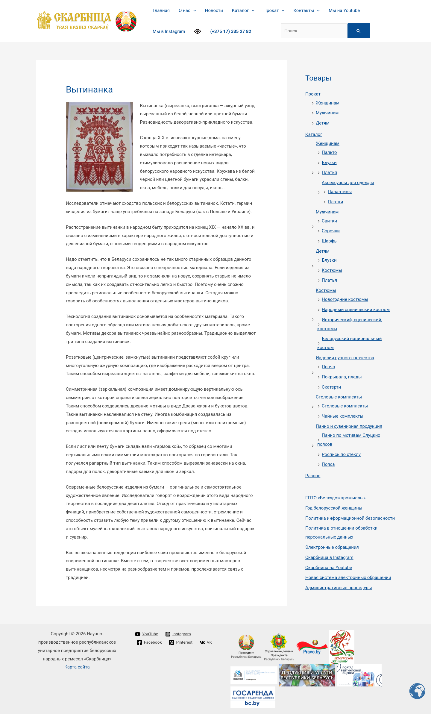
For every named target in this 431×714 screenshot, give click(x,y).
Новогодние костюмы (345, 299)
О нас (187, 10)
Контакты (306, 10)
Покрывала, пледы (342, 377)
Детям (323, 123)
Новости (214, 10)
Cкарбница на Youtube (328, 567)
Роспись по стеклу (341, 454)
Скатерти (331, 387)
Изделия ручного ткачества (345, 357)
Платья (329, 172)
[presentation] (193, 10)
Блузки (329, 162)
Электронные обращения (332, 547)
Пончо (328, 366)
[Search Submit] (358, 30)
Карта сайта (77, 667)
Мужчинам (327, 113)
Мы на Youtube (344, 10)
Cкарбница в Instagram (329, 557)
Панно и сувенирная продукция (349, 426)
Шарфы (330, 241)
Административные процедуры (338, 587)
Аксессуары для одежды (348, 182)
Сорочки (331, 231)
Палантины (340, 191)
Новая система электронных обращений (348, 577)
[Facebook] (150, 642)
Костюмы (332, 270)
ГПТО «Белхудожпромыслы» (335, 498)
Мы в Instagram (169, 31)
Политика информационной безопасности (350, 518)
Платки (335, 201)
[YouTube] (147, 634)
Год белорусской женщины (333, 508)
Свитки (329, 221)
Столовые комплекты (339, 397)
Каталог (243, 10)
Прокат (273, 10)
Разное (312, 475)
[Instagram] (180, 634)
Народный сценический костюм (356, 309)
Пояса (328, 464)
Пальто (329, 152)
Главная (161, 10)
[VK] (143, 651)
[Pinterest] (183, 642)
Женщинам (327, 103)
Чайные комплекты (342, 416)
